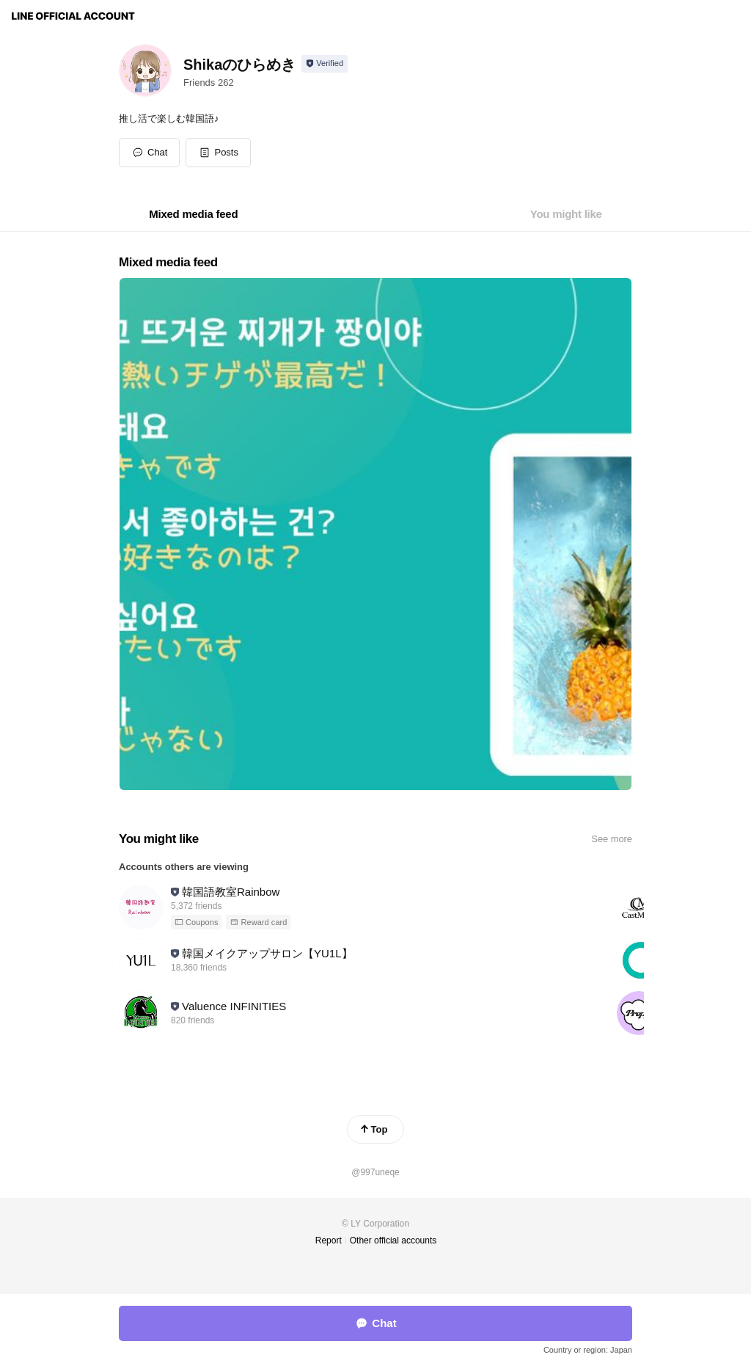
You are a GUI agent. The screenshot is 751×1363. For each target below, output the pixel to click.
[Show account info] (324, 64)
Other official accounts (393, 1240)
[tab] (193, 214)
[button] (218, 152)
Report (328, 1240)
